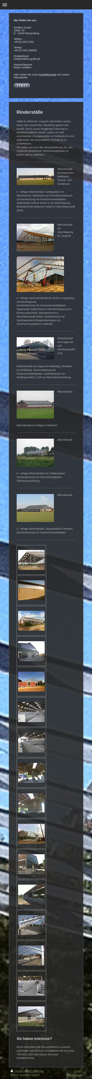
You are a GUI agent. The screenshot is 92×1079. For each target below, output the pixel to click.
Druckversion (21, 1071)
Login (77, 1071)
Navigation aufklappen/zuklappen (46, 5)
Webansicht (74, 1075)
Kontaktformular (47, 74)
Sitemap (38, 1071)
